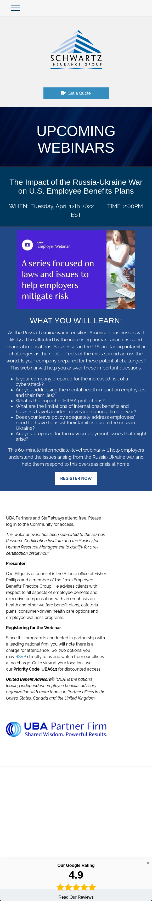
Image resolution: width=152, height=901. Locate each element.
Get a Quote (76, 93)
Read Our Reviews (76, 880)
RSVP (20, 656)
